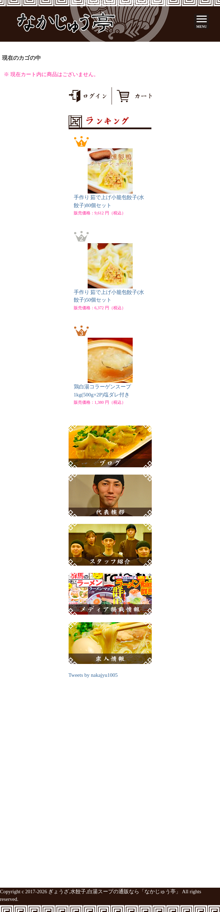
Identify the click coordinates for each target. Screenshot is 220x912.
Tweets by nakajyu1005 (93, 675)
